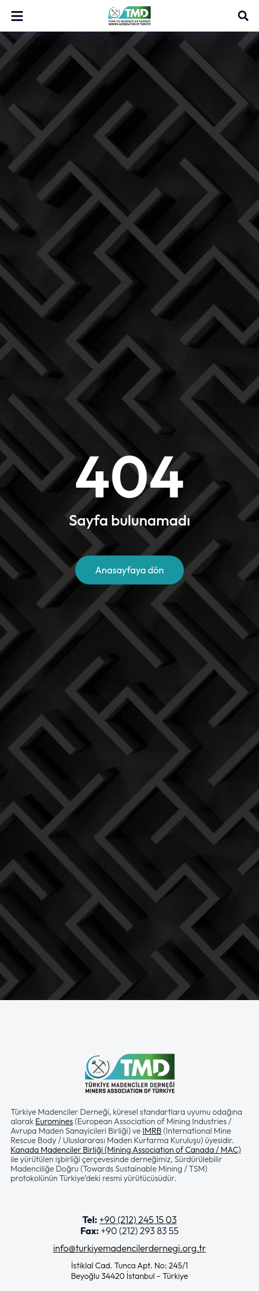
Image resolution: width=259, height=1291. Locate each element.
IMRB (151, 1130)
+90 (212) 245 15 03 (138, 1220)
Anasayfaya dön (129, 570)
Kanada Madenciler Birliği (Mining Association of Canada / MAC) (126, 1149)
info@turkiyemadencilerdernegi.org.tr (129, 1248)
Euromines (54, 1121)
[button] (129, 1145)
